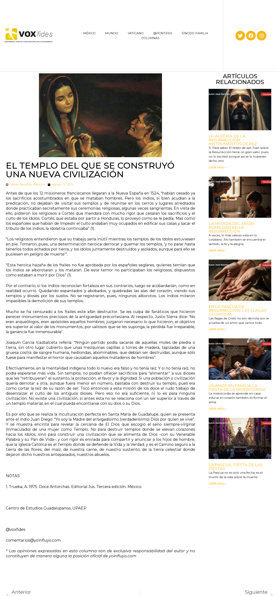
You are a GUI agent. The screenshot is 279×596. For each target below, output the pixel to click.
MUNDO (111, 33)
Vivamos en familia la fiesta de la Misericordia (237, 387)
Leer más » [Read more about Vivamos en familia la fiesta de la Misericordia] (217, 408)
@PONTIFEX (162, 33)
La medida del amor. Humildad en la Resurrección (232, 227)
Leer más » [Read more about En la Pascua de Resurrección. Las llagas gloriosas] (217, 329)
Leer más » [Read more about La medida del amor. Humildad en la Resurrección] (217, 250)
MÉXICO (89, 33)
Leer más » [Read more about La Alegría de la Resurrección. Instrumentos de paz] (217, 167)
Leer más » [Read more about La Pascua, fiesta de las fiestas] (217, 483)
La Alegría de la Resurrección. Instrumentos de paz (233, 140)
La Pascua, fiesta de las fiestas (236, 466)
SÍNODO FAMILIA (195, 33)
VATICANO (136, 33)
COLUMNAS (150, 38)
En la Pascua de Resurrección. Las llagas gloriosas (237, 310)
